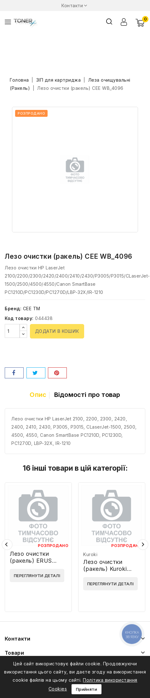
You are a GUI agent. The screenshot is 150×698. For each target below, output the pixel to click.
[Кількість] (12, 331)
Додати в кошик (57, 331)
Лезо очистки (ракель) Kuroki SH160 (105, 569)
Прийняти (86, 689)
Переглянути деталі (37, 575)
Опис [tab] (38, 394)
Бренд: (13, 308)
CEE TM (31, 308)
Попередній (7, 544)
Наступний (142, 544)
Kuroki (90, 554)
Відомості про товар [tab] (87, 394)
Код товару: (19, 318)
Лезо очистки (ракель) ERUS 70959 (31, 560)
